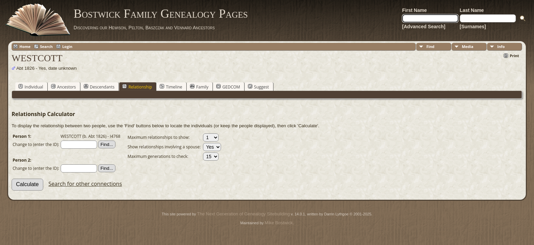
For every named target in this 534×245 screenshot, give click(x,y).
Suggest (258, 87)
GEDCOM (228, 87)
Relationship (137, 87)
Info (501, 46)
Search (46, 46)
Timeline (171, 87)
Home (25, 46)
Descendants (99, 87)
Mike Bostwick (279, 222)
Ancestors (63, 87)
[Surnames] (473, 26)
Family (199, 87)
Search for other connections (85, 183)
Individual (30, 87)
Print (514, 55)
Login (67, 46)
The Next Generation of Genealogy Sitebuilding (243, 213)
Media (467, 46)
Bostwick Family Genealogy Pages (161, 13)
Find (430, 46)
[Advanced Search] (423, 26)
